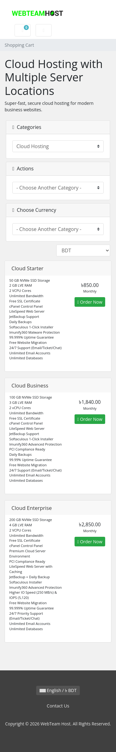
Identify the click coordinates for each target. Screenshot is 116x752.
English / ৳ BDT (58, 690)
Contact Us (58, 706)
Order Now (89, 302)
